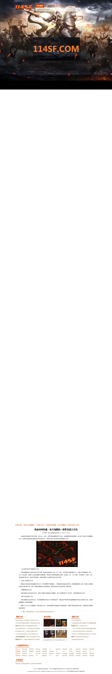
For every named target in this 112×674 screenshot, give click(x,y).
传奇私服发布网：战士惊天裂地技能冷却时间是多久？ (41, 611)
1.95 (30, 653)
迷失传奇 (64, 649)
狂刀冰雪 (38, 653)
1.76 (50, 649)
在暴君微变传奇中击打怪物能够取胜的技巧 (27, 625)
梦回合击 (24, 655)
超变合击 (38, 649)
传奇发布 (85, 649)
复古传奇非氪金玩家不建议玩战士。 (81, 636)
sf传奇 (70, 649)
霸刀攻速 (24, 649)
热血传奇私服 (28, 605)
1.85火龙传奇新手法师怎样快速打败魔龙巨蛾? (84, 628)
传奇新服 (71, 653)
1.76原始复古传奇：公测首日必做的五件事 (26, 631)
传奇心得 (40, 525)
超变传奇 (44, 651)
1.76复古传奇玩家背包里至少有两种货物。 (82, 631)
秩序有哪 (91, 649)
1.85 (57, 651)
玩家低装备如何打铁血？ (78, 639)
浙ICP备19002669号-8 (60, 671)
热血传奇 (58, 649)
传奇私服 (51, 651)
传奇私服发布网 (25, 663)
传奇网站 (44, 649)
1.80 (63, 651)
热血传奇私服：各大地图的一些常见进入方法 (27, 620)
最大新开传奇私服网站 (36, 663)
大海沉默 (24, 653)
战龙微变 (31, 651)
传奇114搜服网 (28, 525)
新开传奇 (31, 649)
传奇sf (70, 651)
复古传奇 (51, 653)
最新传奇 (44, 655)
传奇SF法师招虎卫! (76, 620)
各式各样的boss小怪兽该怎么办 (80, 625)
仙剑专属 (38, 651)
